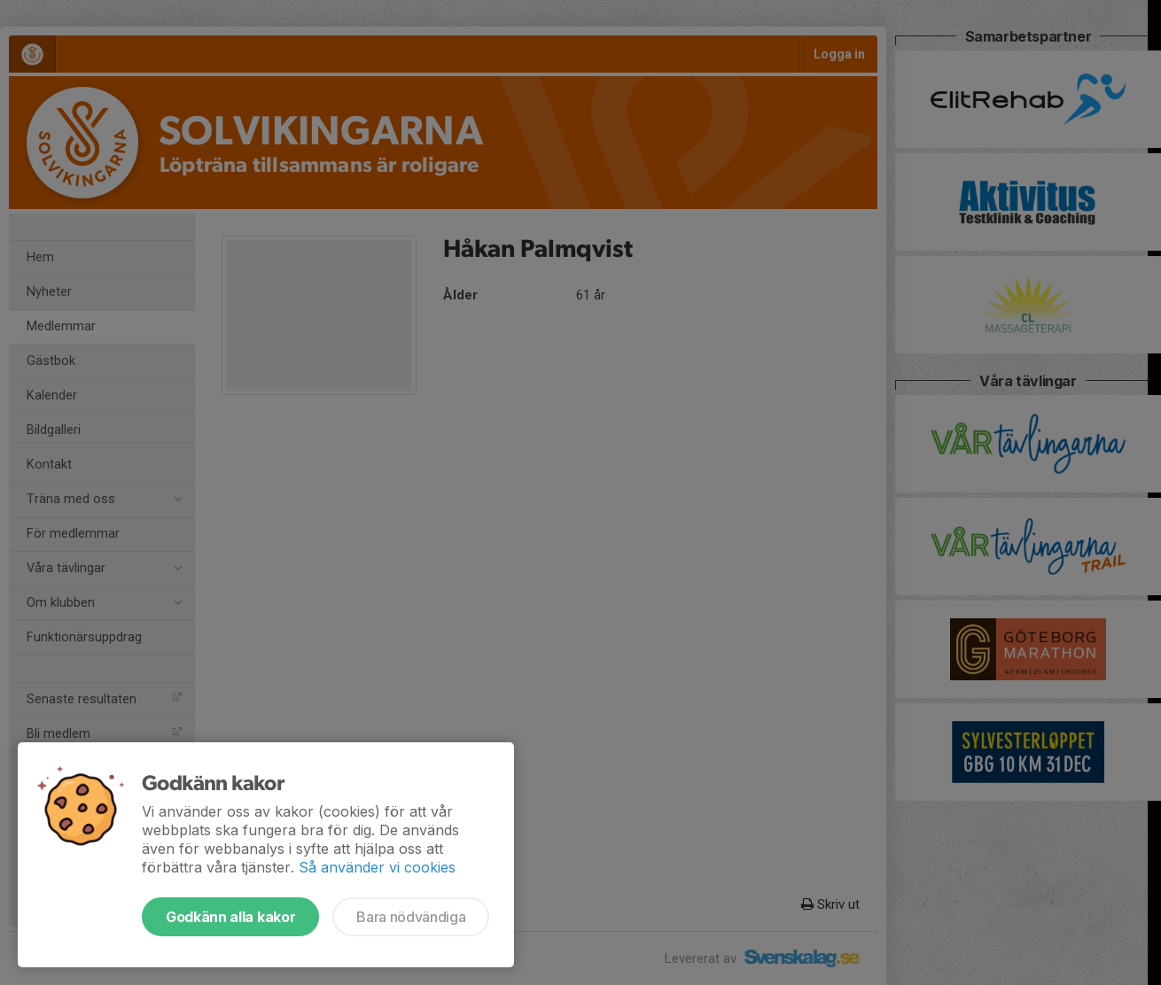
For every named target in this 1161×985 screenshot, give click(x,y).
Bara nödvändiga (410, 917)
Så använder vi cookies (377, 867)
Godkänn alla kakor (230, 917)
